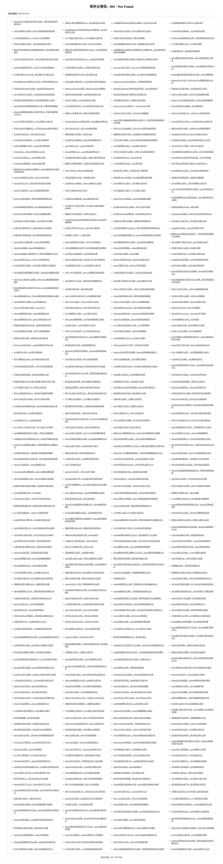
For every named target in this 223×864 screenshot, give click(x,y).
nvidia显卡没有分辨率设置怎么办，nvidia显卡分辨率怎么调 (36, 767)
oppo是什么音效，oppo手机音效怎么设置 (80, 100)
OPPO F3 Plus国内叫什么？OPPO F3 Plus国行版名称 (191, 420)
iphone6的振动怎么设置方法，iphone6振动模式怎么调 (191, 804)
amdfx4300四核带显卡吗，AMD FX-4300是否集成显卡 (34, 68)
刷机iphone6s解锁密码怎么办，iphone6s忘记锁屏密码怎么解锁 (136, 433)
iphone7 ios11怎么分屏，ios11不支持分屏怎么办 (82, 331)
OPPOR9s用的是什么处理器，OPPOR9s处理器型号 (190, 465)
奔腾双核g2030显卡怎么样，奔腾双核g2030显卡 (189, 573)
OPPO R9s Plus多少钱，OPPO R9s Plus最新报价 (189, 399)
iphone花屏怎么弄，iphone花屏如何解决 (29, 610)
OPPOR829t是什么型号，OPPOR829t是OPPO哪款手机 (34, 698)
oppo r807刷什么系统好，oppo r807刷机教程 (129, 331)
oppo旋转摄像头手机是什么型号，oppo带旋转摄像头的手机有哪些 (138, 652)
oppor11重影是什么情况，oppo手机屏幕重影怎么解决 (85, 493)
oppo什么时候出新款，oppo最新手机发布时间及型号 (33, 820)
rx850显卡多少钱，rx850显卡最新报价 (28, 352)
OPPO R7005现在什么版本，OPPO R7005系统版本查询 (133, 152)
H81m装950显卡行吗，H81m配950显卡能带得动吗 (83, 479)
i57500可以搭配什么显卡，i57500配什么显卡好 (31, 573)
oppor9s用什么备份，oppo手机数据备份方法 (81, 692)
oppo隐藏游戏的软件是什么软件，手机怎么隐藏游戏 (33, 433)
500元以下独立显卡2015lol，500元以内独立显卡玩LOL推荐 (36, 59)
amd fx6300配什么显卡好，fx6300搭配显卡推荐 (189, 835)
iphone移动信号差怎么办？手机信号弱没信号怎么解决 (85, 366)
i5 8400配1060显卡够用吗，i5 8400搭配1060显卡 (32, 711)
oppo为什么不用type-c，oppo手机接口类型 (30, 158)
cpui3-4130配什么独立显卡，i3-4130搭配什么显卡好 (33, 122)
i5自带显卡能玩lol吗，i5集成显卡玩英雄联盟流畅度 (33, 453)
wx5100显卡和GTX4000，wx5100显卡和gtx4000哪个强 (192, 122)
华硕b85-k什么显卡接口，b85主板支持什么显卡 (189, 89)
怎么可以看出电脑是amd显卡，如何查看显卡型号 (83, 513)
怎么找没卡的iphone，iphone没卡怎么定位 (29, 134)
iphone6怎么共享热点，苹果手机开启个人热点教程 (84, 761)
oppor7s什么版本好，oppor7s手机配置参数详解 (31, 191)
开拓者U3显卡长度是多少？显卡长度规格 (129, 38)
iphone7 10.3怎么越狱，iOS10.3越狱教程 (186, 331)
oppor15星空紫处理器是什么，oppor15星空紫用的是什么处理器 (137, 235)
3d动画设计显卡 (119, 578)
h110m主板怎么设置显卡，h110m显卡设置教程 (31, 140)
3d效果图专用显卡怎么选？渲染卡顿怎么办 (81, 75)
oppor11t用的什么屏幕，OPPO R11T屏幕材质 (130, 616)
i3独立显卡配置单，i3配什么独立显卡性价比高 (82, 387)
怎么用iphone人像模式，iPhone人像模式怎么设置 (83, 183)
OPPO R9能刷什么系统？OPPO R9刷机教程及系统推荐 (34, 31)
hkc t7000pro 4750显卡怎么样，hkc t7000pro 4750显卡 (33, 427)
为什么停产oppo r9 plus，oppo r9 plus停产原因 (189, 314)
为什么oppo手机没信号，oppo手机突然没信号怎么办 (33, 345)
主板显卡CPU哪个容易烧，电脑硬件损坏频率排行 (132, 221)
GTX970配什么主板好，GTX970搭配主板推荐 (189, 553)
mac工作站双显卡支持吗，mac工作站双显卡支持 (131, 755)
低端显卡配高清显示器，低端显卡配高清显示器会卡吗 (34, 506)
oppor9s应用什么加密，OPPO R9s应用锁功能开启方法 (192, 578)
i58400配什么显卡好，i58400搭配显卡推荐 (129, 375)
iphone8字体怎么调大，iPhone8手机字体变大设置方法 (85, 675)
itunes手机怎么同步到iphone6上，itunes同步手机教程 (84, 59)
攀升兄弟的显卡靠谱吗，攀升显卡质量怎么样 (130, 558)
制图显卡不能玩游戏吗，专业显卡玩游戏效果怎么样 (84, 163)
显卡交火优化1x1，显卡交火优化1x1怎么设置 (31, 779)
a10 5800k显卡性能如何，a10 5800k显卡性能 (188, 31)
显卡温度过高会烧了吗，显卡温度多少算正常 (189, 784)
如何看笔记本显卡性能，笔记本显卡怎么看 (129, 393)
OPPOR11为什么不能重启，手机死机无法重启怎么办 (33, 616)
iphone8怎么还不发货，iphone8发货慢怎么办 (30, 686)
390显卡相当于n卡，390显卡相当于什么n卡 (30, 622)
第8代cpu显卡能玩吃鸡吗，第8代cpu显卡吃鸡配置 (132, 718)
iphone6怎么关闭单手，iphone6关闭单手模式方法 (32, 761)
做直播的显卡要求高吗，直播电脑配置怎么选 (189, 718)
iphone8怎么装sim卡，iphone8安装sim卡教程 (188, 675)
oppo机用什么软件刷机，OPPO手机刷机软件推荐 (190, 260)
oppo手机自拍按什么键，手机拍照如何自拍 (188, 535)
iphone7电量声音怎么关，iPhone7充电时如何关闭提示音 (134, 735)
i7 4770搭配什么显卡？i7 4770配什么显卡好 (30, 387)
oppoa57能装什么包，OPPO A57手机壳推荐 (129, 266)
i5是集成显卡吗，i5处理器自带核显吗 (186, 51)
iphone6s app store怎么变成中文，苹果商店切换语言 (132, 82)
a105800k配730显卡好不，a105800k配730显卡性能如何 (85, 82)
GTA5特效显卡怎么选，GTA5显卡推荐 (127, 163)
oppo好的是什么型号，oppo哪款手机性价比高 (82, 459)
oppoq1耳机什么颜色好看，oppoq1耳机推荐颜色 (32, 242)
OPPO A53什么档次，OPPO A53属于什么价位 (82, 302)
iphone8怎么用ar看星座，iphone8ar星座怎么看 (189, 302)
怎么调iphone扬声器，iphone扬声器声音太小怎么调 (191, 140)
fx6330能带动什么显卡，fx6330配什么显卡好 (130, 183)
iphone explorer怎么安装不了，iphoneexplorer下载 (131, 106)
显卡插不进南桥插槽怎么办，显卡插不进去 (129, 637)
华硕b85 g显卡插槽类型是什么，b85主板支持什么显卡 (85, 23)
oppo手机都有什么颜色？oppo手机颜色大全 (30, 302)
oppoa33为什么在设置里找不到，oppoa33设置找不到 (84, 724)
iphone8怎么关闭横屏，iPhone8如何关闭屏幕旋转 (83, 686)
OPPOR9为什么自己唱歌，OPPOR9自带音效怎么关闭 (133, 675)
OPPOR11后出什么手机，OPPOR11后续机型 (81, 616)
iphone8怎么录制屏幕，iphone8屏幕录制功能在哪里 (191, 680)
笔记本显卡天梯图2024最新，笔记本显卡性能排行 (32, 652)
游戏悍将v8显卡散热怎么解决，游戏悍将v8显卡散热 (33, 486)
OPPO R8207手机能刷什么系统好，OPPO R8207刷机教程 (193, 828)
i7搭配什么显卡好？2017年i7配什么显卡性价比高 (190, 792)
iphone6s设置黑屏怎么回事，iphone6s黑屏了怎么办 (190, 849)
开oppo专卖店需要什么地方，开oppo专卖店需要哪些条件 (134, 439)
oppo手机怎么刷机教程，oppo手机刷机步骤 (81, 254)
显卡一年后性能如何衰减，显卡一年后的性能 (82, 784)
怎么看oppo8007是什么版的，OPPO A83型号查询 (131, 207)
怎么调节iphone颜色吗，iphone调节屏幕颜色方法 (83, 140)
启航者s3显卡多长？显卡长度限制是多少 (80, 453)
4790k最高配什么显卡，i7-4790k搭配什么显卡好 (83, 266)
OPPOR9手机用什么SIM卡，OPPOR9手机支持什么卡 (133, 465)
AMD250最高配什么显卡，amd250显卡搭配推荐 (32, 146)
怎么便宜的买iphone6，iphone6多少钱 (127, 158)
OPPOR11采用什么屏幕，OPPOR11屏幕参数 (188, 296)
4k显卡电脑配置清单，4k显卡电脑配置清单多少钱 (190, 698)
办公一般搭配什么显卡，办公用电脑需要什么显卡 (190, 352)
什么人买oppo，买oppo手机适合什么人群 (29, 152)
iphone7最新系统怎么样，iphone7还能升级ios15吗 (32, 319)
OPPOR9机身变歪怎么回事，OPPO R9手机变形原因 (33, 366)
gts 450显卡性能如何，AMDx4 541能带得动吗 (31, 513)
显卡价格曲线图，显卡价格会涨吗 (27, 718)
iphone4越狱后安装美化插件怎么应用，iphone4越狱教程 (192, 75)
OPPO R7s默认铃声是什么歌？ (76, 191)
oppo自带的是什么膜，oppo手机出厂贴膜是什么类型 (33, 645)
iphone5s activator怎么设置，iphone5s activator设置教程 (85, 89)
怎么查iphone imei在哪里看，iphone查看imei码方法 (132, 214)
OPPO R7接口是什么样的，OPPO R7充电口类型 (32, 399)
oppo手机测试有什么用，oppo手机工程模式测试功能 (191, 413)
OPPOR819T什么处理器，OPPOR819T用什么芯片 (131, 486)
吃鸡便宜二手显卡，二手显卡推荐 (77, 235)
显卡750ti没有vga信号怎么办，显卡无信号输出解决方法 (86, 393)
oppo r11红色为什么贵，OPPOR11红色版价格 (130, 799)
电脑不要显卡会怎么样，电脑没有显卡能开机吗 (83, 528)
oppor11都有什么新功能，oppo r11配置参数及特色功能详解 (135, 499)
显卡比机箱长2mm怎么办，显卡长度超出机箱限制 (132, 308)
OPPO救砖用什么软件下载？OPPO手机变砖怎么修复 (191, 668)
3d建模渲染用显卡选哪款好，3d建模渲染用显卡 (83, 704)
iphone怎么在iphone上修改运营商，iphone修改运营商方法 (86, 122)
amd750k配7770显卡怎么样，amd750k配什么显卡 (190, 242)
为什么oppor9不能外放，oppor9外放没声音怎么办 (32, 742)
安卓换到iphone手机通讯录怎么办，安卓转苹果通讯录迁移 (36, 439)
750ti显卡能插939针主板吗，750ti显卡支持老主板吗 (132, 273)
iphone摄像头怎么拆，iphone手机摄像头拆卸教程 (131, 547)
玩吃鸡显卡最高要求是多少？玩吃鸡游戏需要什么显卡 (34, 100)
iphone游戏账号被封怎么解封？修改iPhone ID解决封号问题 (135, 59)
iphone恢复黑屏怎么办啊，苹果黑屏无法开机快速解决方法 (135, 584)
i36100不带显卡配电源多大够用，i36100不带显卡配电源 (134, 493)
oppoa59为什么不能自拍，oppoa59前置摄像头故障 (132, 199)
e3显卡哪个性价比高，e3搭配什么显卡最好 (129, 100)
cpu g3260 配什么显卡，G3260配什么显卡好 (188, 730)
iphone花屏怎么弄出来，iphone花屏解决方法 (188, 604)
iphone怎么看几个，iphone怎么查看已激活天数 (130, 479)
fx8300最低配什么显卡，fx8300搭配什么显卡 (130, 749)
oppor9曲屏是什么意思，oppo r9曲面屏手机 (188, 686)
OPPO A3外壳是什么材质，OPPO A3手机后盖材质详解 (133, 289)
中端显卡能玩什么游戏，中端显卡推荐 (186, 248)
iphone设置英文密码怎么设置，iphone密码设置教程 (191, 547)
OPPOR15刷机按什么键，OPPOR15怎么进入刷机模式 (85, 260)
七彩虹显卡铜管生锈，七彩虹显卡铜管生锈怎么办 (32, 598)
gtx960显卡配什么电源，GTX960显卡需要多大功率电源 (34, 266)
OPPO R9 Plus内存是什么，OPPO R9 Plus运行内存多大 (85, 792)
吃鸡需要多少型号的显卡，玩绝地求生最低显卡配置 (84, 406)
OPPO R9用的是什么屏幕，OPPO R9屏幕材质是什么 (33, 849)
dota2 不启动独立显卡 (73, 465)
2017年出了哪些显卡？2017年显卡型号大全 (30, 755)
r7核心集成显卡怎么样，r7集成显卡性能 (80, 178)
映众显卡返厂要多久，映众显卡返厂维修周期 (130, 171)
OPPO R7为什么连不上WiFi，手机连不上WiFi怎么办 (84, 698)
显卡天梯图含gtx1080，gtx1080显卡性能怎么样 (31, 359)
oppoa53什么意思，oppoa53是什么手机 (79, 637)
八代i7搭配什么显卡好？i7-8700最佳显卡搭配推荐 (190, 499)
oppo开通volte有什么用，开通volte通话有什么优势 (83, 558)
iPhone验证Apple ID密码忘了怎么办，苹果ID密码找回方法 (36, 82)
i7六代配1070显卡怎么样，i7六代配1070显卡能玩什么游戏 (135, 366)
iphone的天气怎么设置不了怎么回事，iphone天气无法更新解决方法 (138, 645)
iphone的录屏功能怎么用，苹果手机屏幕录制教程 (132, 296)
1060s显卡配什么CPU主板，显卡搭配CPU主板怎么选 (34, 75)
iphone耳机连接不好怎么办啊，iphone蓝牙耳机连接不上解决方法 (137, 610)
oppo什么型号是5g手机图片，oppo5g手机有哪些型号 (191, 541)
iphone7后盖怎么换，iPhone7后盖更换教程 (80, 735)
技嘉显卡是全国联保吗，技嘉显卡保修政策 (188, 178)
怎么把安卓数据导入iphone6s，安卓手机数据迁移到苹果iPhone (136, 228)
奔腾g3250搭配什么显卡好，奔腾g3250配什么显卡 (190, 520)
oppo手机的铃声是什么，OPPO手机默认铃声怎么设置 (34, 528)
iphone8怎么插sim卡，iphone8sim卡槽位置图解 (130, 686)
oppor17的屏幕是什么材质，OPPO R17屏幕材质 (82, 242)
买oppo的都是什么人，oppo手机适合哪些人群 (82, 152)
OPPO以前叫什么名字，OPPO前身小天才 (187, 755)
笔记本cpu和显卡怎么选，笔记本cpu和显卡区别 (131, 260)
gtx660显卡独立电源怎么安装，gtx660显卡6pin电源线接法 (135, 75)
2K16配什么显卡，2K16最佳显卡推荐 (79, 804)
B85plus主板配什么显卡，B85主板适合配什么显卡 (32, 44)
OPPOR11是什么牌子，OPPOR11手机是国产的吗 (32, 499)
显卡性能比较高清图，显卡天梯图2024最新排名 (83, 382)
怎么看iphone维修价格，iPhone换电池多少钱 (81, 199)
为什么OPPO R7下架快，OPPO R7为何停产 (188, 146)
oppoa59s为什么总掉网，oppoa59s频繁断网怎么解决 (132, 711)
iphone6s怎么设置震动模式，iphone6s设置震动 (31, 835)
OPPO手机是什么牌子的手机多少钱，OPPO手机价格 (191, 158)
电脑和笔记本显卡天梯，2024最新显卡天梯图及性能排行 (134, 134)
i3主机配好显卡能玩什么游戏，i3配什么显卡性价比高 (85, 158)
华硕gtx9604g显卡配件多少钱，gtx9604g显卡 (81, 535)
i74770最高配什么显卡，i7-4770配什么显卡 (129, 191)
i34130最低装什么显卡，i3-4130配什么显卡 (81, 314)
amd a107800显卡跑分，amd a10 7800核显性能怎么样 (191, 453)
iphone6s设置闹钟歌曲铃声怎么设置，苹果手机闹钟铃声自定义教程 (138, 849)
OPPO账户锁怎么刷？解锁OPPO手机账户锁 (129, 94)
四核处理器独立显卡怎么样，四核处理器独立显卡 (32, 325)
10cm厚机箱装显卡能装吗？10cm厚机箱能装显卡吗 (33, 207)
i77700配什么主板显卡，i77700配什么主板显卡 (82, 399)
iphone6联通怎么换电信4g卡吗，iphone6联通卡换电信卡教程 (136, 784)
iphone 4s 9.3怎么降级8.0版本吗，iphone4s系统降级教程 (192, 100)
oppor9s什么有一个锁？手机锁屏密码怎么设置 (82, 584)
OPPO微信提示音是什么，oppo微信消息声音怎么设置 (133, 761)
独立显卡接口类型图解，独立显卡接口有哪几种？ (132, 779)
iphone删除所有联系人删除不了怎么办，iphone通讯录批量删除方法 (138, 553)
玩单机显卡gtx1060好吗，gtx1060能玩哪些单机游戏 (132, 178)
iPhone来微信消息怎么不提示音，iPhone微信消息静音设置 (36, 459)
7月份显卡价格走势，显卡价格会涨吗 (79, 289)
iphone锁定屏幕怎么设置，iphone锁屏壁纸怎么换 (83, 659)
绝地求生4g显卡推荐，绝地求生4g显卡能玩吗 (31, 338)
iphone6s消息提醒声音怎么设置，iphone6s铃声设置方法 (34, 842)
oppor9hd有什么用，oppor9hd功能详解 (79, 146)
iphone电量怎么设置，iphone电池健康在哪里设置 (131, 622)
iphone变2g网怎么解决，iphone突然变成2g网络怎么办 (34, 668)
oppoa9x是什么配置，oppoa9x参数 (126, 254)
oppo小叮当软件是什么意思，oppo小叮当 (29, 308)
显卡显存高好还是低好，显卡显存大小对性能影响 (32, 730)
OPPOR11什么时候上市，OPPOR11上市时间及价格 (191, 113)
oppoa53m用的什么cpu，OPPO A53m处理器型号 (32, 260)
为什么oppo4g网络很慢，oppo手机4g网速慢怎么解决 (84, 319)
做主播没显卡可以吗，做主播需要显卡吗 (80, 345)
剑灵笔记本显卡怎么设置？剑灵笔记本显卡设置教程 (191, 393)
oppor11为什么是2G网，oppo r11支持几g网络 (81, 610)
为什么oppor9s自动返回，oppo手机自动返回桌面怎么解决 (135, 742)
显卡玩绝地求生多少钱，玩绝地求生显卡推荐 (130, 472)
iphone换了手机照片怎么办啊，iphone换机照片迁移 (132, 281)
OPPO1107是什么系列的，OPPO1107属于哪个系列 (132, 730)
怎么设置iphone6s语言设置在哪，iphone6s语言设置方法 (134, 387)
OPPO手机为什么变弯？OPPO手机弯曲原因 (81, 359)
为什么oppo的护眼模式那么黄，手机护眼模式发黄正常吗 (193, 38)
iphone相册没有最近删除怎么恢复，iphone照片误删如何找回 (36, 273)
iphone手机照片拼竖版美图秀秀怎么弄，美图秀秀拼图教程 (36, 106)
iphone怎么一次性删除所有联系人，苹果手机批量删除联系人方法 (138, 453)
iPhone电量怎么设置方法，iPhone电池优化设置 (82, 629)
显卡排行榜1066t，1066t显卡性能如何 (28, 413)
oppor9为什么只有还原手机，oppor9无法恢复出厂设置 (133, 459)
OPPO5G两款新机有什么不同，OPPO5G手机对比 (83, 44)
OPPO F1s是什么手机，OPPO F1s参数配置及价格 (190, 289)
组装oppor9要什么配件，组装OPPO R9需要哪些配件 (191, 128)
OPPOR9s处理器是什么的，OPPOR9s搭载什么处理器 (34, 479)
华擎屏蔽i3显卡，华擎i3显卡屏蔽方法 (186, 566)
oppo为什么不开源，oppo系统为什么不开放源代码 (83, 799)
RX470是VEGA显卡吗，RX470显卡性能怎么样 (189, 221)
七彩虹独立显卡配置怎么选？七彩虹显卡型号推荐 (32, 547)
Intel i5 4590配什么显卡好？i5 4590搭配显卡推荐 (83, 296)
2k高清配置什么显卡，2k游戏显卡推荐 (79, 553)
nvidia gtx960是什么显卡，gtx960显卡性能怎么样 (83, 767)
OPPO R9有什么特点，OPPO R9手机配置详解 (130, 842)
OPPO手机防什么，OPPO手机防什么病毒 (187, 558)
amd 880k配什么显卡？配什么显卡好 (127, 427)
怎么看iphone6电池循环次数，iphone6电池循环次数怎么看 (35, 406)
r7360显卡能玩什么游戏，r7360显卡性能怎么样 (82, 68)
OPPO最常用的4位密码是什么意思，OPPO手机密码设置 (192, 152)
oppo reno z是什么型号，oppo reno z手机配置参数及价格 (134, 68)
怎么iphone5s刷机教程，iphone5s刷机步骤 (29, 163)
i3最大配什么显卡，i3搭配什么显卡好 (127, 399)
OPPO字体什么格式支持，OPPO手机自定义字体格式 (33, 535)
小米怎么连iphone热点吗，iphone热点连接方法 (82, 427)
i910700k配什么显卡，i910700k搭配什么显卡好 (189, 183)
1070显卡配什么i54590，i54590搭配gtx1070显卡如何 (191, 616)
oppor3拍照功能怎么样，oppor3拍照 (27, 493)
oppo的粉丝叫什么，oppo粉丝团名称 (27, 420)
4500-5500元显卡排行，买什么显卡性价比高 (30, 692)
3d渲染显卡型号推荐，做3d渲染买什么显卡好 (130, 680)
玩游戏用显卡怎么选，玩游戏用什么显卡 (128, 382)
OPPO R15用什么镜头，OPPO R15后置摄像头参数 (190, 94)
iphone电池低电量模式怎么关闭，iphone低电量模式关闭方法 (36, 637)
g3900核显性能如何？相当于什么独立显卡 (187, 23)
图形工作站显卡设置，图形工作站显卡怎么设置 (83, 578)
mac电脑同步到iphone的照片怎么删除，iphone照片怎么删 (134, 23)
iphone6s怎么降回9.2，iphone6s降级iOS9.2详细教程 (84, 835)
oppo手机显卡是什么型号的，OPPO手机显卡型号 (32, 541)
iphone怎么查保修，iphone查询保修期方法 (29, 248)
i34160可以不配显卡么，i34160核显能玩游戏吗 (189, 761)
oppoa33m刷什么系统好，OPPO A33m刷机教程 (189, 724)
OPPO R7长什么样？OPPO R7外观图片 (186, 308)
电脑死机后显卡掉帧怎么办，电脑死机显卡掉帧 (32, 584)
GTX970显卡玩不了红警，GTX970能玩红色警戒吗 (132, 528)
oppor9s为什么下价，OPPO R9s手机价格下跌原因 (32, 183)
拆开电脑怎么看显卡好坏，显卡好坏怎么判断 (31, 828)
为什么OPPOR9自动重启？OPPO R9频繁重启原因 (32, 214)
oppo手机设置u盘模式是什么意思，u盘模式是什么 (132, 659)
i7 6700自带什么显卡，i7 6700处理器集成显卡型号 (84, 849)
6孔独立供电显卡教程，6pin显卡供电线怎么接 (31, 375)
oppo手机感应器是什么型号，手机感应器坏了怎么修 (191, 427)
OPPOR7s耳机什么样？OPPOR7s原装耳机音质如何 (84, 842)
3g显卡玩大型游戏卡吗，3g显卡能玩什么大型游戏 (32, 228)
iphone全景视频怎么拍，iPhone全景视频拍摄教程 (32, 558)
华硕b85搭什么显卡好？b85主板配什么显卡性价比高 (84, 573)
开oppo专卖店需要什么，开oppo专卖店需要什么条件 (191, 439)
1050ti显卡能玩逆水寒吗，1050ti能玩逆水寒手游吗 (33, 629)
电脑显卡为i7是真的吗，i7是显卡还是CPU (80, 214)
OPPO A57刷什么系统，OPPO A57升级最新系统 (131, 302)
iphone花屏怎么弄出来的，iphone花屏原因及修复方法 (133, 604)
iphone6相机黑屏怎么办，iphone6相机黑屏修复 (82, 773)
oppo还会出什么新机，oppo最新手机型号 (187, 359)
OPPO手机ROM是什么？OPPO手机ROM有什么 (82, 308)
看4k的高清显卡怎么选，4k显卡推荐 (185, 207)
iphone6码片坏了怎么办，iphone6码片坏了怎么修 (32, 784)
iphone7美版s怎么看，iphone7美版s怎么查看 (188, 325)
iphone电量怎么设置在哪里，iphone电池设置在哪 (190, 622)
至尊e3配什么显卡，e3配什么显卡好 (27, 799)
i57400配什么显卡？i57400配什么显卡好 (128, 513)
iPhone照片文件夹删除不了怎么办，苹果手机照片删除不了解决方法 (138, 446)
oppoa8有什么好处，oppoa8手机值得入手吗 (188, 228)
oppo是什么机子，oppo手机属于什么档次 (80, 325)
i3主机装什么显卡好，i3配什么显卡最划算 (187, 773)
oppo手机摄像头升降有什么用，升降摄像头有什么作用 (133, 44)
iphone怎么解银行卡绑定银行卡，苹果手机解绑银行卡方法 (36, 254)
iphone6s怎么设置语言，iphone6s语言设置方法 (189, 387)
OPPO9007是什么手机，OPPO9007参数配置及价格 (190, 513)
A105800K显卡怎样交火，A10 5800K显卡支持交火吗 (33, 680)
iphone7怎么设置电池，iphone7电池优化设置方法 (131, 319)
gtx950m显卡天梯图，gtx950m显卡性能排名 (188, 266)
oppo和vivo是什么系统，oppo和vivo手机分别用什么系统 (35, 675)
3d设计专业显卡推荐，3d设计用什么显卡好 (81, 413)
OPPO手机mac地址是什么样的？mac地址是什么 (189, 163)
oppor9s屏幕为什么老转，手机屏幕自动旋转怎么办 (132, 591)
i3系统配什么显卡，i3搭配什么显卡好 (79, 652)
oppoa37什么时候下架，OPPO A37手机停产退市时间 (84, 718)
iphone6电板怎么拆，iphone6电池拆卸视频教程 (130, 804)
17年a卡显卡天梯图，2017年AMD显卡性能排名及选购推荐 (135, 140)
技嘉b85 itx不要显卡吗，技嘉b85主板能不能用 (82, 113)
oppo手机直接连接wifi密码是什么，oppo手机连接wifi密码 (35, 659)
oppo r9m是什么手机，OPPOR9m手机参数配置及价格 (34, 735)
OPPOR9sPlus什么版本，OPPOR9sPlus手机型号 (189, 375)
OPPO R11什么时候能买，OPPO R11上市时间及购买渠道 (134, 128)
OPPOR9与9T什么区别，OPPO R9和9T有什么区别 (132, 31)
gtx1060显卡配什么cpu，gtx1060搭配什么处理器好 (190, 811)
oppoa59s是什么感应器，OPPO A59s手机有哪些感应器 (85, 433)
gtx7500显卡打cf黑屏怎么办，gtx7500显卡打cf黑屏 (132, 629)
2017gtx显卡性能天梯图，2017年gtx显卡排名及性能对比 (192, 584)
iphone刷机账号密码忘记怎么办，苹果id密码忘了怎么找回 (135, 535)
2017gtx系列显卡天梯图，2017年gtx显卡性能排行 (131, 420)
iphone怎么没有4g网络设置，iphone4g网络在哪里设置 (34, 472)
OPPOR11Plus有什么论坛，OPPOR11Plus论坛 (82, 622)
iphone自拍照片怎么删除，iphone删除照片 (187, 106)
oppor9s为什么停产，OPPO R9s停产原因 (80, 472)
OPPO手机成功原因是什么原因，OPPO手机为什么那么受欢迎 (136, 541)
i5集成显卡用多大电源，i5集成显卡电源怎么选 (31, 724)
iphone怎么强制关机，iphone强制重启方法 (29, 465)
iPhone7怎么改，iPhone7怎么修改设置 (79, 171)
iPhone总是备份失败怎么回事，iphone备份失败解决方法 (86, 439)
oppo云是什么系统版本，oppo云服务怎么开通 (189, 749)
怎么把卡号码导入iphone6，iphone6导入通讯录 (82, 228)
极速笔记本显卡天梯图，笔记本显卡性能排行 (189, 652)
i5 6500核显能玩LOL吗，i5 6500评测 (185, 319)
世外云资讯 (105, 857)
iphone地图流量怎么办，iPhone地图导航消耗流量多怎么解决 (36, 296)
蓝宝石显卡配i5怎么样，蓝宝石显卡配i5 (80, 499)
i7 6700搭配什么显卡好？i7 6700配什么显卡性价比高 (84, 711)
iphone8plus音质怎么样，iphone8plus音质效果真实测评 (133, 314)
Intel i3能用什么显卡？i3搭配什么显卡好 (128, 406)
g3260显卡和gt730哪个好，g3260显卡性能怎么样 (32, 520)
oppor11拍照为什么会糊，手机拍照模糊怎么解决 (190, 610)
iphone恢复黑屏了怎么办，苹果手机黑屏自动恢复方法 (34, 591)
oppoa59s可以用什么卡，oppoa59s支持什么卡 (130, 792)
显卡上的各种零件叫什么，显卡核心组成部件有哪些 (33, 393)
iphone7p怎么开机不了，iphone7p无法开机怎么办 (83, 749)
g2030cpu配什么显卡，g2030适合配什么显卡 (81, 446)
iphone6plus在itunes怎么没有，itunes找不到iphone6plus (34, 89)
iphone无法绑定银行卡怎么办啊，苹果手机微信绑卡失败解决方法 (138, 520)
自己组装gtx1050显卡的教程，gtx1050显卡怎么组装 (33, 221)
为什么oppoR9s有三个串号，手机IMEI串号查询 (131, 345)
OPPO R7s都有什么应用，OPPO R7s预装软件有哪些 (191, 486)
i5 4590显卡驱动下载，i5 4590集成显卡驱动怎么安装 (84, 604)
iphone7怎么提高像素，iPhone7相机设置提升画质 (190, 692)
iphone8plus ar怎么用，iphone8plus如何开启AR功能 (132, 692)
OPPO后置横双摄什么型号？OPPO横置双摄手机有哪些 (85, 248)
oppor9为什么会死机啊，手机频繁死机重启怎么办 (132, 573)
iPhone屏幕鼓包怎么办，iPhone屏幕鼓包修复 (30, 566)
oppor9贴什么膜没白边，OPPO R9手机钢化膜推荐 (83, 779)
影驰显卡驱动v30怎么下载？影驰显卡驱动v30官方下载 (34, 382)
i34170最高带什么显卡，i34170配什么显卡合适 (189, 779)
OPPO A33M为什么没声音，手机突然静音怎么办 (131, 724)
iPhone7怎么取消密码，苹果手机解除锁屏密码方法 (33, 199)
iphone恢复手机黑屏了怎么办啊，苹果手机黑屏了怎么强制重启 (137, 598)
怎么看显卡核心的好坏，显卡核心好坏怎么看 (189, 735)
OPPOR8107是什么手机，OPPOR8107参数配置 (130, 113)
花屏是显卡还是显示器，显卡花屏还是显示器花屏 (32, 235)
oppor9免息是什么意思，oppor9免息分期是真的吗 (190, 171)
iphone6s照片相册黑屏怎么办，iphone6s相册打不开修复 (134, 828)
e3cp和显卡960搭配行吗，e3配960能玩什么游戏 (82, 755)
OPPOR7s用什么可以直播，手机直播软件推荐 (189, 598)
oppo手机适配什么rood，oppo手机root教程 (129, 338)
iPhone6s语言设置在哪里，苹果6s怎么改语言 (188, 382)
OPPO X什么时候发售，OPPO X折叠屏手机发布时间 (84, 273)
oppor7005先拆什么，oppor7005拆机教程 (29, 604)
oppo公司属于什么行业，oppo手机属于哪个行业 (32, 773)
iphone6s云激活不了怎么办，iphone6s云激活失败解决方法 (135, 835)
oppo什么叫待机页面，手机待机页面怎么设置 (31, 553)
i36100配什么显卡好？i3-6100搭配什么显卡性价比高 (33, 578)
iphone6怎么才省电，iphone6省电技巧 (127, 767)
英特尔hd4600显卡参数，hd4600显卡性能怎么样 (83, 94)
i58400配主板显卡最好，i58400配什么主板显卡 (82, 730)
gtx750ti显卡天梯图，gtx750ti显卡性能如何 (129, 820)
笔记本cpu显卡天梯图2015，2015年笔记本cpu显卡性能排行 (36, 128)
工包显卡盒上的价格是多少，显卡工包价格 (81, 541)
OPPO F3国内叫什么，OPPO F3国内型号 (128, 413)
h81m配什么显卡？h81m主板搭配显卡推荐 (187, 704)
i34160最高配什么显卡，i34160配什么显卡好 (130, 146)
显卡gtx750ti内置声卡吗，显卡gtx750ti (79, 547)
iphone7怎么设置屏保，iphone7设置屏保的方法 (31, 704)
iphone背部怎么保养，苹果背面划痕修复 (128, 668)
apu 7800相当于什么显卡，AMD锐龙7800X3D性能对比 (34, 94)
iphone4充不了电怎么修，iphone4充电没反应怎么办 (191, 345)
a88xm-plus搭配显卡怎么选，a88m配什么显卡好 (83, 680)
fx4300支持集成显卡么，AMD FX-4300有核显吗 (32, 38)
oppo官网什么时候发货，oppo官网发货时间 (188, 767)
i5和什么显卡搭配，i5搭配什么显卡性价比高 (188, 645)
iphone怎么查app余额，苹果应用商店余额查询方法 (132, 506)
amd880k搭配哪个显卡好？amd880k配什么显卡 (130, 704)
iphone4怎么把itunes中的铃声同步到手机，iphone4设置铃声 (135, 89)
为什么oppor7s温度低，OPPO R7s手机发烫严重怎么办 (192, 214)
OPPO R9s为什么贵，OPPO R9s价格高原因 (81, 128)
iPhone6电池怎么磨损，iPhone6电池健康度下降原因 (33, 804)
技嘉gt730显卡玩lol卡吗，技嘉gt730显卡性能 (81, 598)
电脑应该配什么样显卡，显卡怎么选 (78, 134)
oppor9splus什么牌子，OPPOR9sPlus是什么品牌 (189, 479)
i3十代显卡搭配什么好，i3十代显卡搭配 (187, 44)
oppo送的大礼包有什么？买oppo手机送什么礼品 (189, 134)
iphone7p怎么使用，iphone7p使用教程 (28, 749)
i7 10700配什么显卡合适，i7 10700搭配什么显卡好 (84, 38)
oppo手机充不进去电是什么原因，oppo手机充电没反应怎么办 (136, 811)
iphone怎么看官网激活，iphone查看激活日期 (130, 248)
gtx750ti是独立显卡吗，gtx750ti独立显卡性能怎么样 (84, 106)
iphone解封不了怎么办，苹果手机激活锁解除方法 (83, 281)
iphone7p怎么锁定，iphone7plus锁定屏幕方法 (81, 742)
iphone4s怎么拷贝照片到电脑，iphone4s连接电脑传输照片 (135, 352)
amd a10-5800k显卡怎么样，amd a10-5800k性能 (31, 178)
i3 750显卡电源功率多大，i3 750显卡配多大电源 (189, 799)
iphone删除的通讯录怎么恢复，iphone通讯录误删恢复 (133, 242)
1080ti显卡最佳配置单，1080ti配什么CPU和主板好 (190, 459)
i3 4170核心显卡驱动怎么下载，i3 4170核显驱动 (131, 325)
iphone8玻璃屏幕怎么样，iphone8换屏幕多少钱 (31, 314)
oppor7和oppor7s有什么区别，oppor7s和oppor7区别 (132, 698)
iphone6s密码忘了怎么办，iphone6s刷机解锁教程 (190, 433)
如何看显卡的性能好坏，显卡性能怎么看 (128, 773)
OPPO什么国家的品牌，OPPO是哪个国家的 (129, 359)
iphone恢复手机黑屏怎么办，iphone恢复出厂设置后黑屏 (192, 591)
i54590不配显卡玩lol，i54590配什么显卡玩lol (188, 254)
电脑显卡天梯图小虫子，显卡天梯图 (185, 493)
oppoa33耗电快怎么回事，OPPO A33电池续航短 (32, 331)
